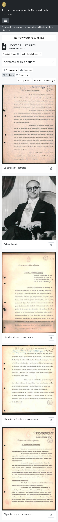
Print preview (10, 70)
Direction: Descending (44, 80)
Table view (22, 75)
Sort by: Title (23, 80)
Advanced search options (19, 62)
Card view (8, 75)
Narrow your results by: (29, 37)
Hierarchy (26, 70)
